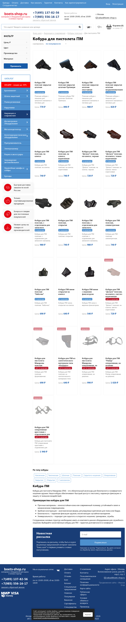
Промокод (84, 606)
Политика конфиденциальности (89, 583)
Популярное (69, 596)
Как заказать (36, 2)
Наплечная (40, 476)
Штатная (65, 476)
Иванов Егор (121, 583)
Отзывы (67, 576)
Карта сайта (85, 588)
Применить (15, 66)
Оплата (15, 2)
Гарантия (48, 2)
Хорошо (88, 614)
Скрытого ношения (92, 476)
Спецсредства (70, 607)
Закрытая (39, 480)
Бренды (6, 2)
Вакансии (68, 600)
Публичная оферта (85, 593)
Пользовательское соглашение (88, 577)
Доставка (24, 2)
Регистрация (117, 4)
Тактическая (53, 476)
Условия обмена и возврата (84, 600)
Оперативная (109, 476)
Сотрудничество (10, 5)
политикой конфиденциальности (46, 618)
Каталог (67, 583)
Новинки (68, 593)
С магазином (64, 480)
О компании (85, 569)
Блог (66, 579)
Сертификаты (70, 603)
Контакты (58, 2)
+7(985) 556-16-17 (46, 17)
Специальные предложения (70, 588)
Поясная (76, 476)
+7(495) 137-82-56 (46, 12)
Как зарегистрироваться (75, 2)
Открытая (51, 480)
